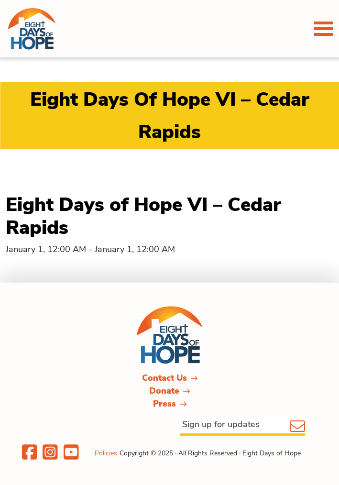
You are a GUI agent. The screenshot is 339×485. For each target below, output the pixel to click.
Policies (106, 453)
